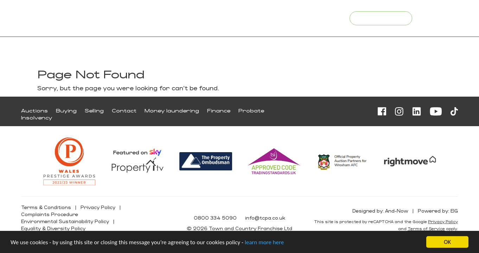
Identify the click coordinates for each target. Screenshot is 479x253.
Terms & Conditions (46, 207)
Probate (251, 110)
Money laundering (172, 110)
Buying (66, 110)
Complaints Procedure (49, 214)
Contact (124, 110)
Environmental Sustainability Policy (65, 221)
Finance (218, 110)
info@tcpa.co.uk (318, 18)
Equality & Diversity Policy (53, 228)
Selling (94, 110)
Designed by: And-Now (380, 211)
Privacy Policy (98, 207)
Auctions (34, 110)
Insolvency (36, 118)
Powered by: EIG (438, 211)
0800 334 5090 (267, 18)
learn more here (264, 242)
